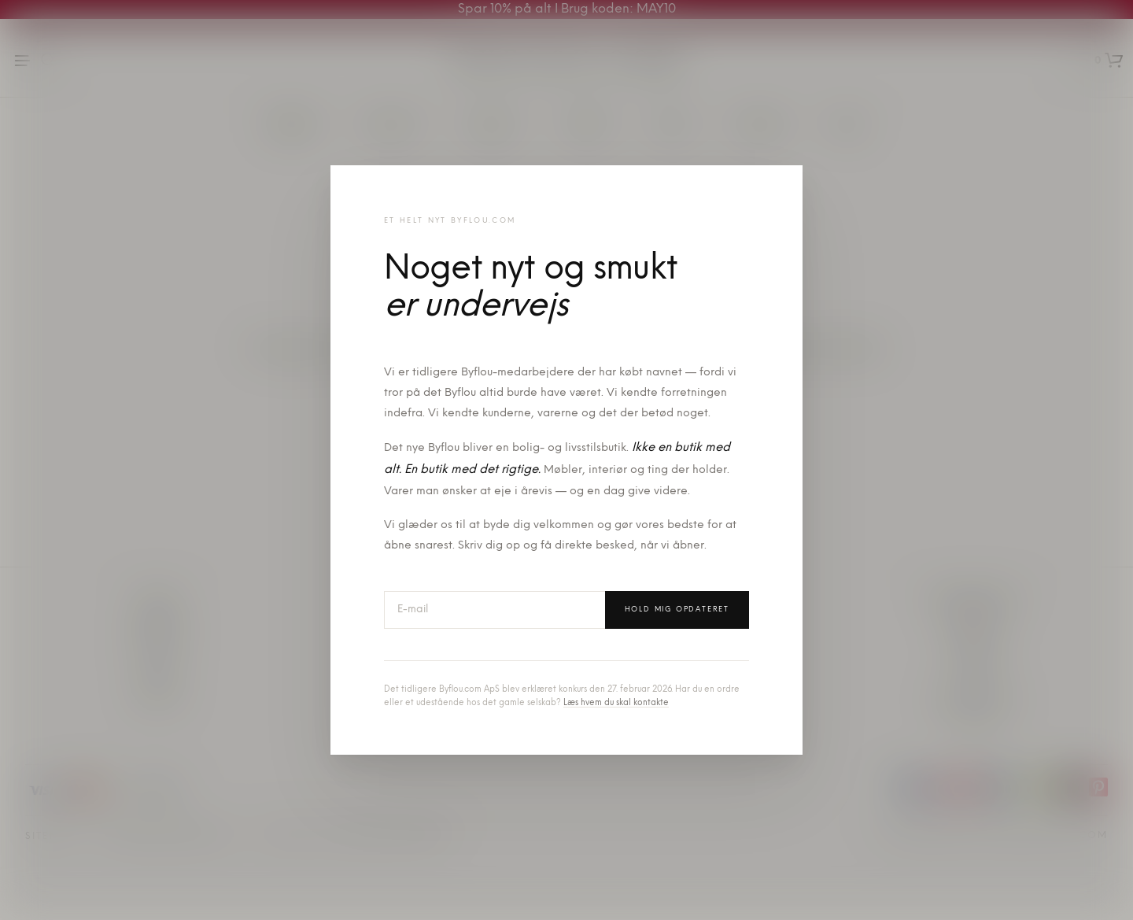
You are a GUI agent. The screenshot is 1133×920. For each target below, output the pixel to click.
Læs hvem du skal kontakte (616, 703)
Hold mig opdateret (677, 609)
